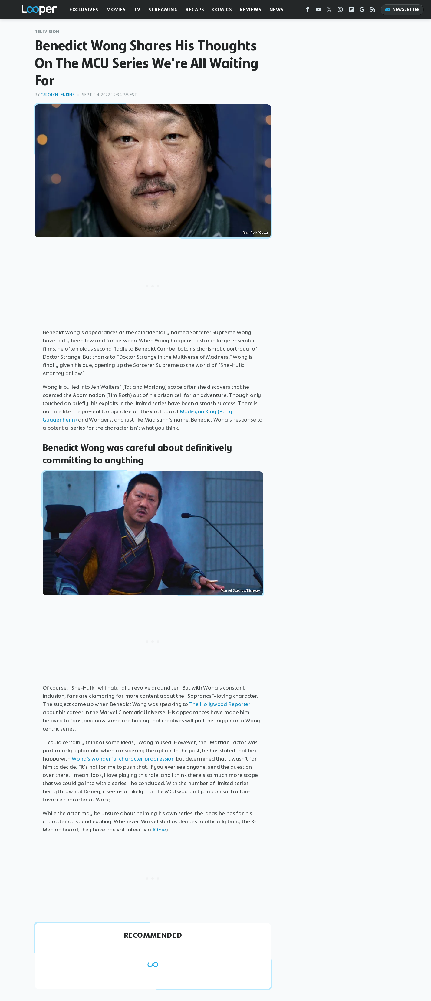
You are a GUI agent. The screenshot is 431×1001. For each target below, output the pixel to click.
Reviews (250, 9)
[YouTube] (318, 11)
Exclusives (83, 9)
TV (137, 9)
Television (47, 32)
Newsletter (402, 9)
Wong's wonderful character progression (123, 758)
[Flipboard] (351, 11)
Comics (222, 9)
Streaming (163, 9)
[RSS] (373, 11)
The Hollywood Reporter (220, 704)
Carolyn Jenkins (57, 94)
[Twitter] (329, 11)
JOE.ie (159, 829)
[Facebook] (307, 11)
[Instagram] (340, 11)
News (276, 9)
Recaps (195, 9)
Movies (116, 9)
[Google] (362, 11)
